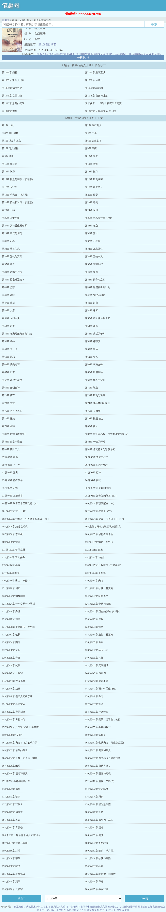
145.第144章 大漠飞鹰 (13, 680)
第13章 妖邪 (8, 171)
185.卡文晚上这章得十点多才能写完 (21, 835)
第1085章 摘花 (47, 44)
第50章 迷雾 (91, 310)
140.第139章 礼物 (94, 657)
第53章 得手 (8, 326)
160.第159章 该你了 (95, 734)
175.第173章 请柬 (11, 796)
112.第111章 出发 (94, 549)
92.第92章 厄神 (93, 472)
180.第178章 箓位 (94, 812)
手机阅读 (83, 57)
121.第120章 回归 (11, 588)
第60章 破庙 (91, 349)
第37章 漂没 (8, 264)
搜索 (154, 24)
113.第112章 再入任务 (13, 557)
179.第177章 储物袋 (12, 812)
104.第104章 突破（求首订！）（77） (105, 518)
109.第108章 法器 (11, 542)
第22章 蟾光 (91, 202)
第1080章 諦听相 (94, 88)
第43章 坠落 (8, 287)
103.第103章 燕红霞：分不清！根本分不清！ (25, 518)
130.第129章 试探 (94, 619)
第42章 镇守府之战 (95, 279)
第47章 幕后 (8, 302)
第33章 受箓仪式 (11, 248)
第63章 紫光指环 (11, 364)
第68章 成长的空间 (95, 380)
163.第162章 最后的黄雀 (15, 750)
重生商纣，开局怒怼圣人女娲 (133, 54)
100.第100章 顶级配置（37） (100, 503)
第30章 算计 (91, 233)
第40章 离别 (91, 271)
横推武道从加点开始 (149, 906)
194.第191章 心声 (94, 866)
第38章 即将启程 (94, 264)
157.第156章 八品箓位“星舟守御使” (21, 727)
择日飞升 (108, 54)
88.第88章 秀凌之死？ (96, 457)
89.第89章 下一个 (11, 464)
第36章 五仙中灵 (94, 256)
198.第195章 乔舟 (94, 881)
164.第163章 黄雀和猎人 (98, 750)
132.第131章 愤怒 (94, 626)
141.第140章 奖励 (11, 665)
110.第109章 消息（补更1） (99, 542)
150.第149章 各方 (94, 696)
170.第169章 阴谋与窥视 (98, 773)
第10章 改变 (91, 156)
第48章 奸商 (91, 302)
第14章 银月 (91, 171)
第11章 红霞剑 (9, 163)
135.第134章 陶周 (11, 642)
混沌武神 (96, 54)
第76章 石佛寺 (92, 410)
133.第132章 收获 (11, 634)
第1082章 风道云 (94, 80)
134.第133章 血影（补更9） (99, 634)
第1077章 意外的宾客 (13, 103)
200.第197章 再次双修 (96, 889)
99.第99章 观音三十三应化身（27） (21, 503)
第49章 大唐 (8, 310)
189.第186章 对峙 (11, 850)
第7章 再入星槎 (10, 148)
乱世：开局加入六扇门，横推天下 (62, 906)
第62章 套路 (91, 356)
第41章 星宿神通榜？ (13, 279)
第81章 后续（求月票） (14, 434)
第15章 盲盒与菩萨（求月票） (18, 179)
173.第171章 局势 (11, 789)
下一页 (144, 898)
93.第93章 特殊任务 (12, 480)
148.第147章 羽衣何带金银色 (100, 688)
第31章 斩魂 (8, 241)
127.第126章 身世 (11, 611)
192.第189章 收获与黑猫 (98, 858)
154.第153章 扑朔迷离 (96, 711)
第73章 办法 (8, 403)
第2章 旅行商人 (93, 125)
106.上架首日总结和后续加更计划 (103, 526)
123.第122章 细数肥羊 (13, 596)
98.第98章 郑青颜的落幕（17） (101, 495)
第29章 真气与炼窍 (12, 233)
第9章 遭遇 (8, 156)
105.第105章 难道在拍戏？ (16, 526)
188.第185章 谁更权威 (96, 843)
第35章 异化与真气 (12, 256)
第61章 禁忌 (8, 356)
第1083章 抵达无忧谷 (13, 80)
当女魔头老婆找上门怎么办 (101, 910)
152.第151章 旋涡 (94, 704)
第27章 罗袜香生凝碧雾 (14, 225)
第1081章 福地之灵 (12, 88)
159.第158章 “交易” (12, 734)
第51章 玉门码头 (11, 318)
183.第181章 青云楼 (12, 827)
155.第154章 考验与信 (13, 719)
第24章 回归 (91, 210)
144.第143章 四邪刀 (95, 673)
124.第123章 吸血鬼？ (96, 596)
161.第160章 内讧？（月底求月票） (21, 742)
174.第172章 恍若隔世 (96, 789)
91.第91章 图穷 (10, 472)
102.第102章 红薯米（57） (99, 511)
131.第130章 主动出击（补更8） (19, 626)
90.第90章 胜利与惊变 (96, 464)
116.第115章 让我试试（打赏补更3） (104, 565)
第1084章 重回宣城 (95, 72)
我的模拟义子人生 (76, 910)
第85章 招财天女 (11, 449)
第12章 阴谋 (91, 163)
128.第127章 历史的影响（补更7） (103, 611)
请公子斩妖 (56, 54)
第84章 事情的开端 (95, 441)
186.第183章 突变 (94, 835)
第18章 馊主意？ (94, 187)
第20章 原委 (91, 194)
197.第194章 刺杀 (11, 881)
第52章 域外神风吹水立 (97, 318)
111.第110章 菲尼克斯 (13, 549)
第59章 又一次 (9, 349)
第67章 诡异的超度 (12, 380)
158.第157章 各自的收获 (98, 727)
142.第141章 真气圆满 (96, 665)
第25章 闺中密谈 (11, 217)
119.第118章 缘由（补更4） (16, 580)
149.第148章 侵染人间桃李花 (17, 696)
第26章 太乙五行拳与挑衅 (98, 217)
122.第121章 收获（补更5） (99, 588)
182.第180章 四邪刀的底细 (99, 819)
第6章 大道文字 (93, 140)
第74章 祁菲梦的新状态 (97, 403)
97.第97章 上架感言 (12, 495)
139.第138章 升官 (11, 657)
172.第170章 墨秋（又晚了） (100, 781)
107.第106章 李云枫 (12, 534)
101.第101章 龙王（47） (15, 511)
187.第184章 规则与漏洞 (15, 843)
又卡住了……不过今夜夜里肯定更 (103, 103)
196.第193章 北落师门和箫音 (100, 873)
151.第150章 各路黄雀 (13, 704)
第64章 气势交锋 (94, 364)
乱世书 (67, 54)
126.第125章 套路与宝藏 (98, 603)
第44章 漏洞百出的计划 (97, 287)
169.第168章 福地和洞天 (15, 773)
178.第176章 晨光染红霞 (98, 804)
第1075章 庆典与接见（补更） (101, 111)
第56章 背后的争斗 (95, 333)
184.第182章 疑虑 (94, 827)
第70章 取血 (91, 387)
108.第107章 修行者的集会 (99, 534)
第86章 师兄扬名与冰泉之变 (100, 449)
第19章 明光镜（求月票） (15, 194)
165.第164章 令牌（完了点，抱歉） (21, 758)
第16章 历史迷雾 (94, 179)
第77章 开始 (8, 418)
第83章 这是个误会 (12, 441)
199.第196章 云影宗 (12, 889)
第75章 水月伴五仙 (12, 410)
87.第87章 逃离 (10, 457)
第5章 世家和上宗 (11, 140)
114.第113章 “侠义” (95, 557)
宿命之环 (42, 54)
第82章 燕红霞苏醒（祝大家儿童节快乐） (107, 434)
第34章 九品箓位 (94, 248)
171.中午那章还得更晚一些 (16, 781)
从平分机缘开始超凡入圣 (94, 906)
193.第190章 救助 (11, 866)
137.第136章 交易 (11, 650)
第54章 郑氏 (91, 326)
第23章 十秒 (8, 210)
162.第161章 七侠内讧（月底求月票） (105, 742)
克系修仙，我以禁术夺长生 (28, 906)
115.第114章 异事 (11, 565)
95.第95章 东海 (10, 488)
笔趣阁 (10, 5)
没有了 (21, 898)
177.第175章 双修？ (12, 804)
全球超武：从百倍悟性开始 (122, 906)
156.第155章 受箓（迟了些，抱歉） (104, 719)
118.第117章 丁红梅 (95, 572)
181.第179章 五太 (11, 819)
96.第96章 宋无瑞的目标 (98, 488)
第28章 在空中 (92, 225)
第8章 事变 (91, 148)
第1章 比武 (8, 125)
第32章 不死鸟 (92, 241)
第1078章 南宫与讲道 (96, 95)
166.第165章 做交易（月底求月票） (104, 758)
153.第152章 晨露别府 (13, 711)
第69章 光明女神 (11, 387)
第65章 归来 (8, 372)
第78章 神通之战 (94, 418)
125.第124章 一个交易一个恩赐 (18, 603)
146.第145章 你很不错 (96, 680)
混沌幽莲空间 (81, 54)
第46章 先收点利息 (95, 295)
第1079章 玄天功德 (12, 95)
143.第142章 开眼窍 (12, 673)
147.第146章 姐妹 (11, 688)
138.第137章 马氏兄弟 (96, 650)
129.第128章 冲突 (11, 619)
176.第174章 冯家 (94, 796)
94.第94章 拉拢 (93, 480)
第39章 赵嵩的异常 (12, 271)
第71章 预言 (8, 395)
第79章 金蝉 (8, 426)
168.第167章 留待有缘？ (98, 765)
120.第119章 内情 (94, 580)
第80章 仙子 (91, 426)
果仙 (126, 910)
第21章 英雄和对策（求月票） (18, 202)
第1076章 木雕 (9, 111)
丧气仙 (120, 910)
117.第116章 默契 (11, 572)
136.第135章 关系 (94, 642)
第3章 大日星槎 (10, 133)
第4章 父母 (91, 133)
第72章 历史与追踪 (95, 395)
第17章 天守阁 (9, 187)
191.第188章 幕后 (11, 858)
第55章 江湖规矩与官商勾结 (17, 333)
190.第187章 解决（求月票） (100, 850)
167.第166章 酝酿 (11, 765)
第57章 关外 (8, 341)
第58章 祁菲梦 (92, 341)
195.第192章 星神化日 (13, 873)
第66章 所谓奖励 (94, 372)
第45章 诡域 (8, 295)
